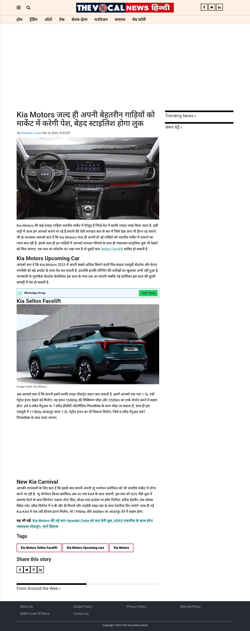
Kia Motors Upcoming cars (85, 548)
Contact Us (81, 614)
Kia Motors (121, 548)
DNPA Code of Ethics (35, 614)
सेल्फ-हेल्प (79, 19)
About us (26, 606)
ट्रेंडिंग (33, 19)
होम (19, 19)
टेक (61, 19)
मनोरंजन (101, 19)
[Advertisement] (125, 74)
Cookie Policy (82, 606)
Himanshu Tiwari (31, 133)
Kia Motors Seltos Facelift (39, 548)
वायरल (120, 19)
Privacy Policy (136, 606)
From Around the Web (37, 588)
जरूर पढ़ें (172, 127)
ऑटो (48, 19)
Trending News (179, 115)
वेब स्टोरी (139, 19)
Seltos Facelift (112, 249)
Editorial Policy (190, 606)
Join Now (148, 293)
